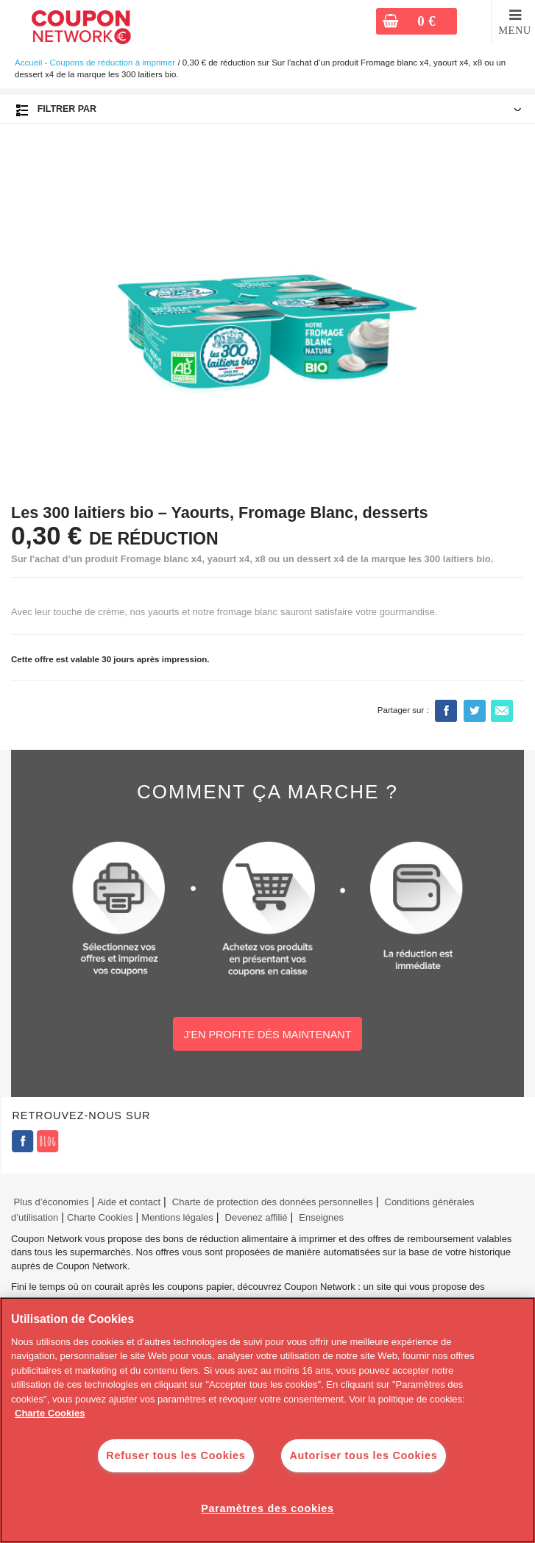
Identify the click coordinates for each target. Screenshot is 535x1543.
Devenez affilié (256, 1217)
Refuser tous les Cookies (175, 1455)
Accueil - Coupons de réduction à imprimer (95, 62)
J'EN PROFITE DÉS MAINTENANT (267, 1034)
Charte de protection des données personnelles (272, 1201)
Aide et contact (128, 1201)
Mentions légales (177, 1217)
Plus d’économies (49, 1201)
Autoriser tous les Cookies (363, 1455)
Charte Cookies (100, 1217)
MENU (514, 30)
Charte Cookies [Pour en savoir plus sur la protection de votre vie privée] (50, 1413)
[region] (267, 1420)
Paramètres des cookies (267, 1508)
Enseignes (321, 1217)
